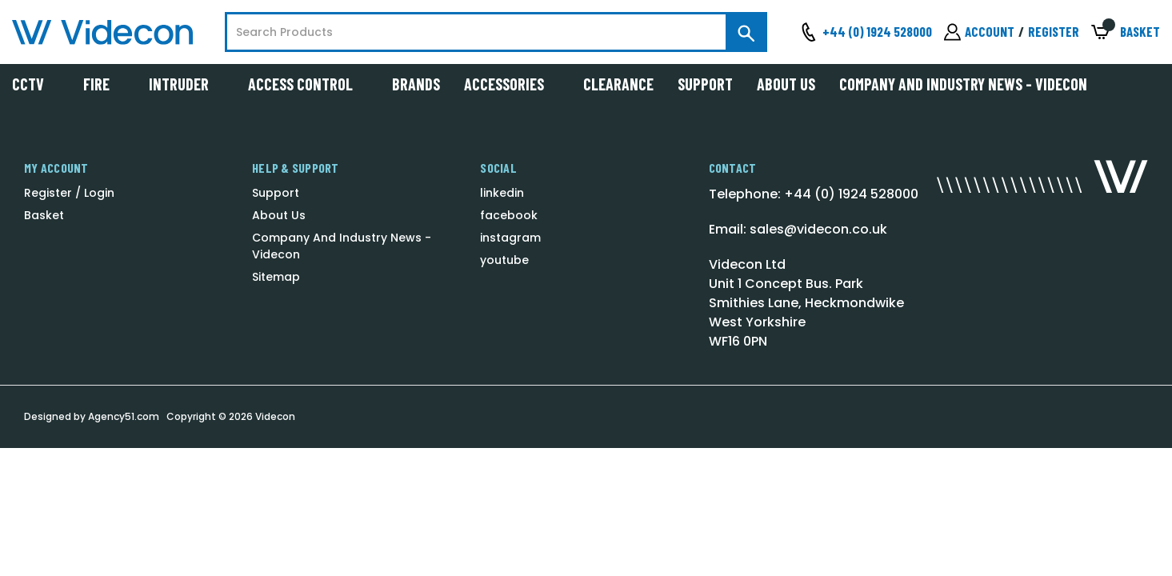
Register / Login (69, 193)
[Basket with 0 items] (1125, 32)
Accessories (511, 84)
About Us (786, 84)
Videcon (275, 416)
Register (1053, 31)
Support (705, 84)
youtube (504, 260)
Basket (44, 215)
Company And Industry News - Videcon (963, 84)
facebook (509, 215)
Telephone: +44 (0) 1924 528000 (813, 194)
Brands (416, 84)
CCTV (35, 84)
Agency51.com (123, 416)
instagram (510, 238)
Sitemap (276, 277)
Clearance (618, 84)
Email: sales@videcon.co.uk (798, 229)
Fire (104, 84)
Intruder (186, 84)
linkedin (502, 193)
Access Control (308, 84)
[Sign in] (979, 32)
